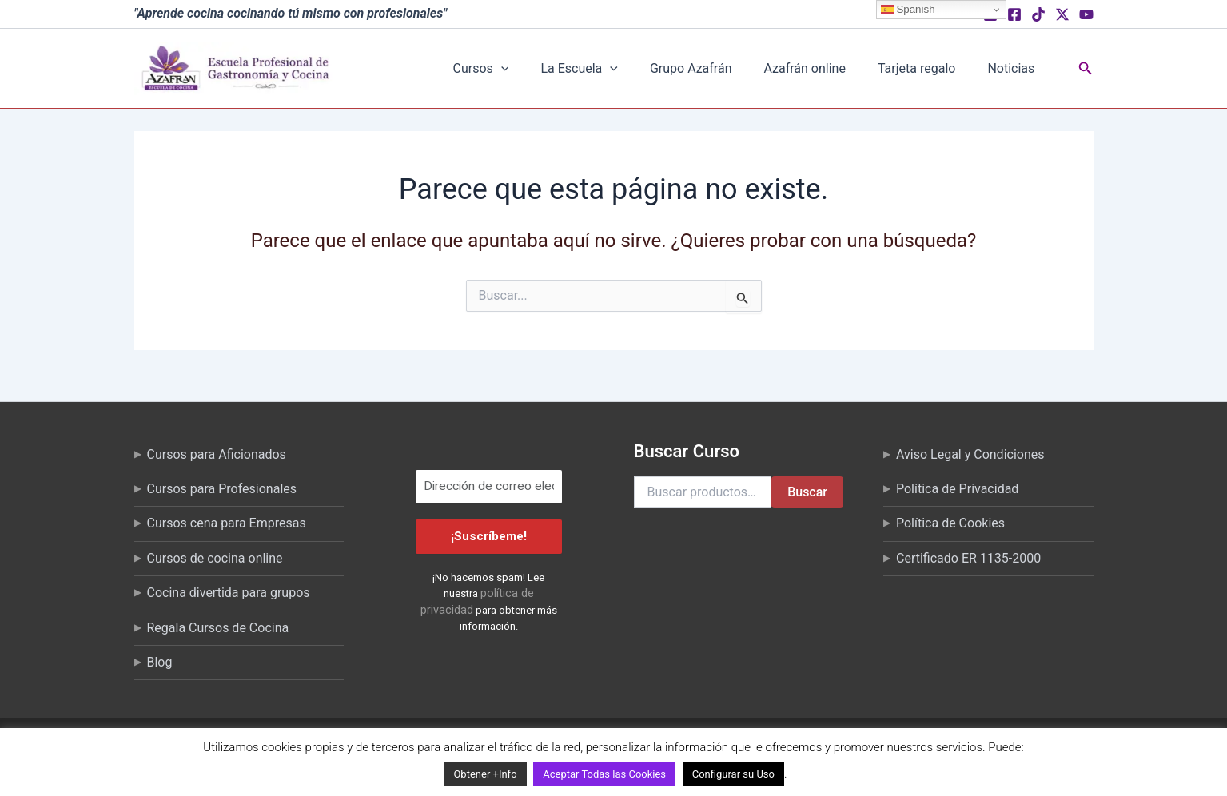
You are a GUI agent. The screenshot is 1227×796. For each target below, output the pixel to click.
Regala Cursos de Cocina (218, 627)
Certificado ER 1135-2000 (968, 558)
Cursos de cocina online (215, 558)
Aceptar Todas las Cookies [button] (604, 774)
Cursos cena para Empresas (226, 523)
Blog (160, 662)
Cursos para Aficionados (216, 454)
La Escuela (647, 69)
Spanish (908, 9)
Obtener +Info (484, 774)
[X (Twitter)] (1062, 14)
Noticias (1014, 68)
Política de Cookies (950, 523)
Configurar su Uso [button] (733, 774)
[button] (585, 69)
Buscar (807, 491)
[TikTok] (1038, 14)
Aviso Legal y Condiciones (970, 454)
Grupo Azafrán (743, 68)
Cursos (565, 69)
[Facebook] (1014, 14)
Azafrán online (841, 68)
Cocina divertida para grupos (228, 592)
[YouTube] (1086, 14)
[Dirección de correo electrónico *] (489, 487)
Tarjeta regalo (936, 68)
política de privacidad (507, 592)
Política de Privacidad (957, 488)
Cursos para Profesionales (222, 488)
